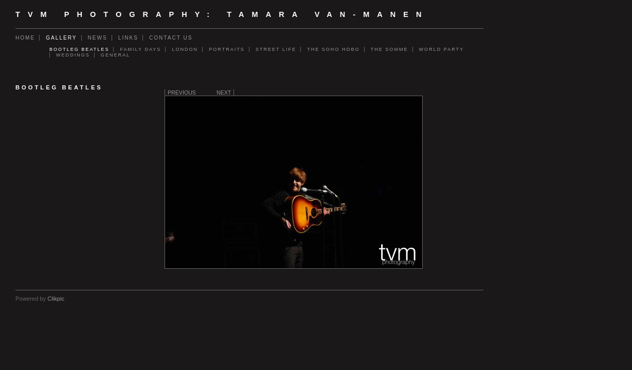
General (115, 55)
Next (223, 92)
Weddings (73, 55)
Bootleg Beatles (79, 49)
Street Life (276, 49)
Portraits (227, 49)
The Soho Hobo (333, 49)
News (97, 38)
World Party (441, 49)
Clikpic (55, 298)
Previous (182, 92)
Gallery (61, 38)
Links (128, 38)
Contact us (171, 38)
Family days (140, 49)
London (185, 49)
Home (25, 38)
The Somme (389, 49)
